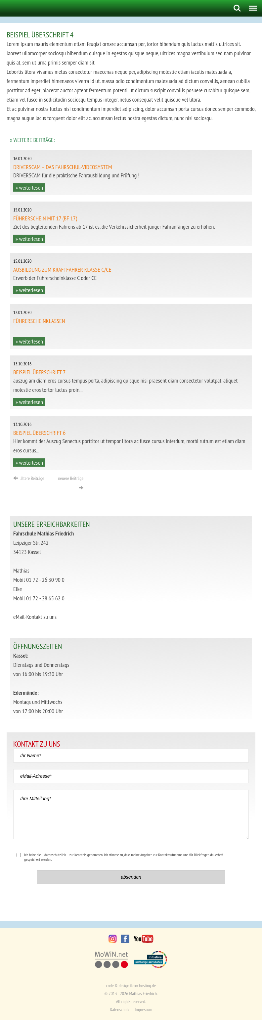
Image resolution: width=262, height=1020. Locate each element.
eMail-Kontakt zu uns (35, 617)
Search (237, 8)
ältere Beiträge (28, 478)
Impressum (143, 1009)
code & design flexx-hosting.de (131, 986)
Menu (251, 5)
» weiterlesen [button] (29, 187)
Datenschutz (119, 1009)
